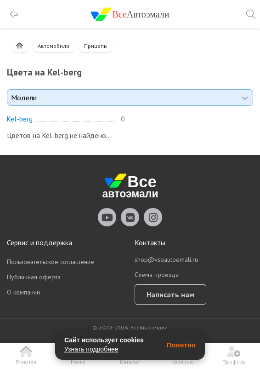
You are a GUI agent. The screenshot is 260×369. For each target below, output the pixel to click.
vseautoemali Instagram (153, 217)
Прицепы (95, 45)
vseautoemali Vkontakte (130, 217)
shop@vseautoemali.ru (166, 259)
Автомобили (53, 45)
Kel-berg (20, 119)
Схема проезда (157, 275)
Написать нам (170, 294)
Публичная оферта (34, 277)
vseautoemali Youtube (107, 217)
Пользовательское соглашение (50, 262)
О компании (23, 292)
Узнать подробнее (91, 349)
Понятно (181, 345)
